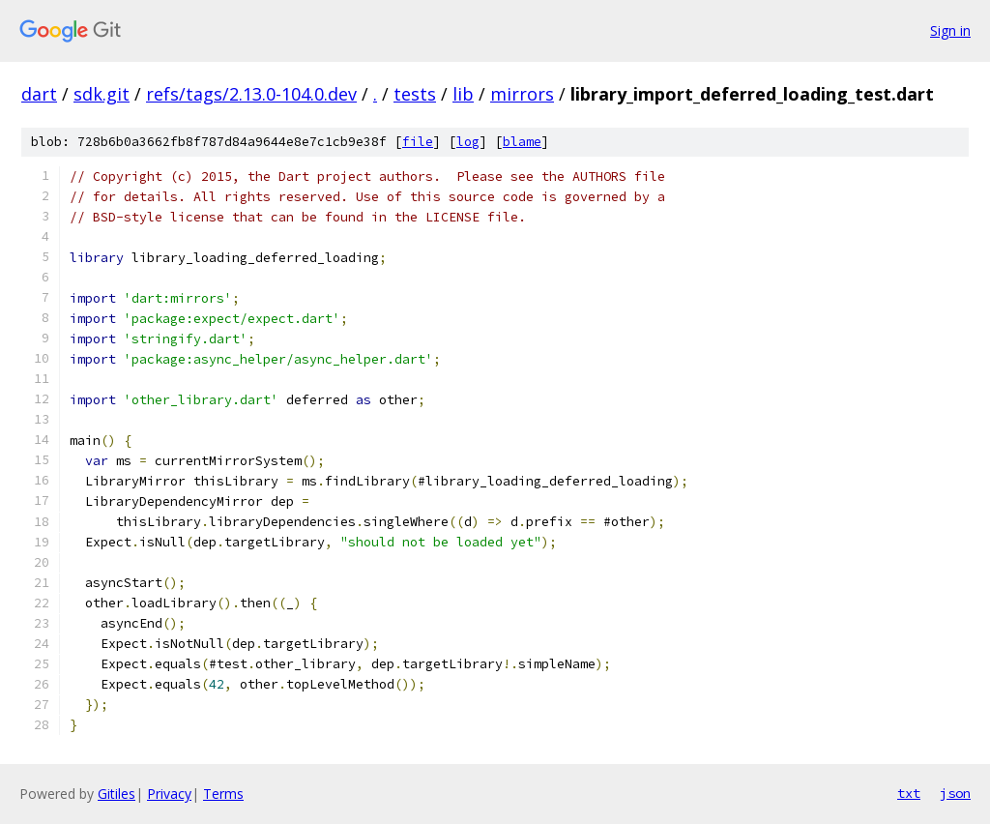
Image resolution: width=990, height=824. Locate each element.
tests (414, 93)
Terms (223, 793)
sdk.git (101, 93)
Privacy (169, 793)
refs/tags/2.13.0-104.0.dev (251, 93)
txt (908, 793)
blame (522, 141)
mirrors (522, 93)
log (468, 141)
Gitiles (116, 793)
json (955, 793)
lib (463, 93)
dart (39, 93)
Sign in (950, 30)
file (417, 141)
